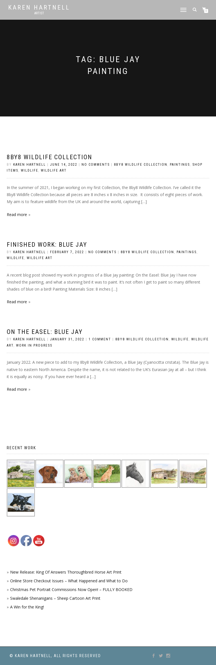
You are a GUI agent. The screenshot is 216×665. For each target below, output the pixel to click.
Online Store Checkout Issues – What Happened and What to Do (69, 580)
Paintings (180, 165)
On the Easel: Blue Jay (45, 331)
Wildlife (29, 170)
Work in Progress (34, 345)
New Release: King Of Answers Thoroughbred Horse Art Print (66, 572)
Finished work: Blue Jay (47, 244)
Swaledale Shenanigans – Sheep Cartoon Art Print (55, 598)
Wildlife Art (54, 170)
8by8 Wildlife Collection (49, 157)
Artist (39, 13)
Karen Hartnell (39, 7)
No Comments (96, 165)
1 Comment (100, 339)
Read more (17, 214)
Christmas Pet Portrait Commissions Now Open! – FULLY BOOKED (71, 589)
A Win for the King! (27, 607)
